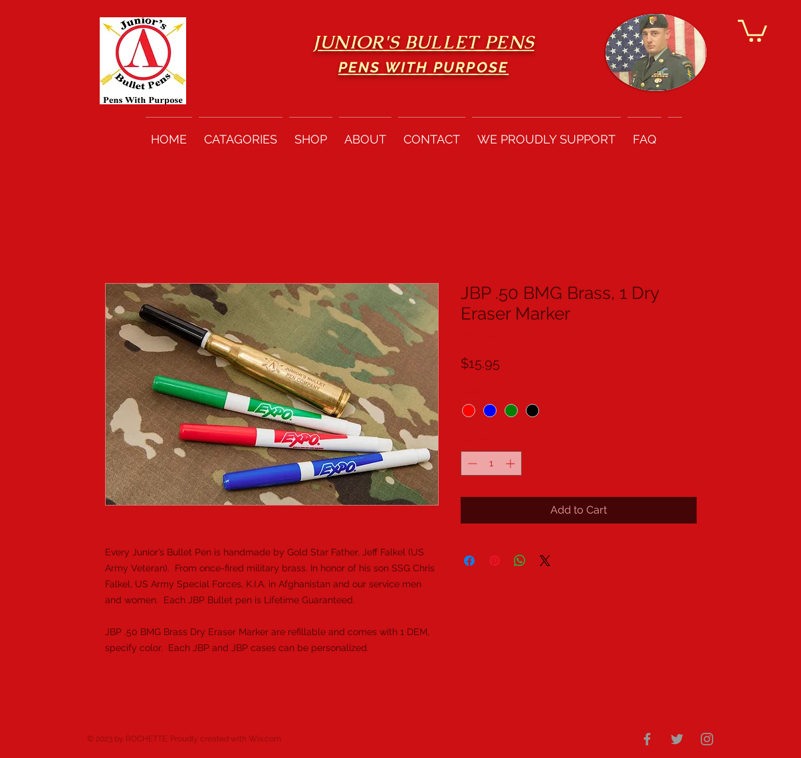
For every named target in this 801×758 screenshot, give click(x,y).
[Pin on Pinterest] (495, 561)
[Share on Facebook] (469, 561)
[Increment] (511, 463)
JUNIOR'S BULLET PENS (423, 42)
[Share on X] (545, 561)
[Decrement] (471, 463)
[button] (752, 29)
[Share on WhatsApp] (520, 561)
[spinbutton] (491, 463)
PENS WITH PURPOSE (423, 67)
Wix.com (265, 738)
